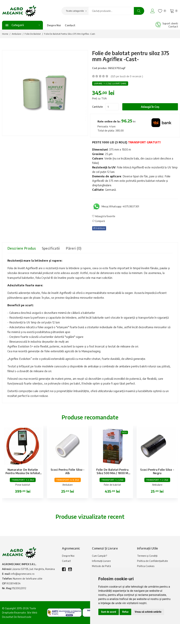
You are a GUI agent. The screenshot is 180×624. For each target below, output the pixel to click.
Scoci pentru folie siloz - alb (68, 471)
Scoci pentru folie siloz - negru (157, 471)
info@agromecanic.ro (22, 573)
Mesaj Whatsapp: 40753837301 (120, 206)
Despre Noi (54, 25)
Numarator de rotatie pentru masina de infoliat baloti (23, 473)
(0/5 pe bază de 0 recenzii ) (127, 76)
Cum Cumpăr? (99, 555)
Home (5, 34)
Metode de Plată (101, 566)
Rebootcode (24, 616)
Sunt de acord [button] (108, 611)
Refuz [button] (125, 611)
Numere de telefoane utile (28, 578)
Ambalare (16, 34)
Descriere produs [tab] (21, 248)
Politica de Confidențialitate (152, 560)
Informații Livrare (101, 560)
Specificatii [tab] (51, 248)
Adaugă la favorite (103, 216)
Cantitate (97, 106)
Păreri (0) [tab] (73, 248)
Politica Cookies (146, 566)
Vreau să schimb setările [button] (148, 611)
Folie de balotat (33, 34)
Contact (70, 25)
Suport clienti (170, 23)
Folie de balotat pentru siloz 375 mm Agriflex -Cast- (130, 56)
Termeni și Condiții (147, 555)
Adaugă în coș (150, 106)
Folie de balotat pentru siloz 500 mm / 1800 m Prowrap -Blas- (112, 473)
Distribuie (99, 228)
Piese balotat (22, 484)
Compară (98, 221)
